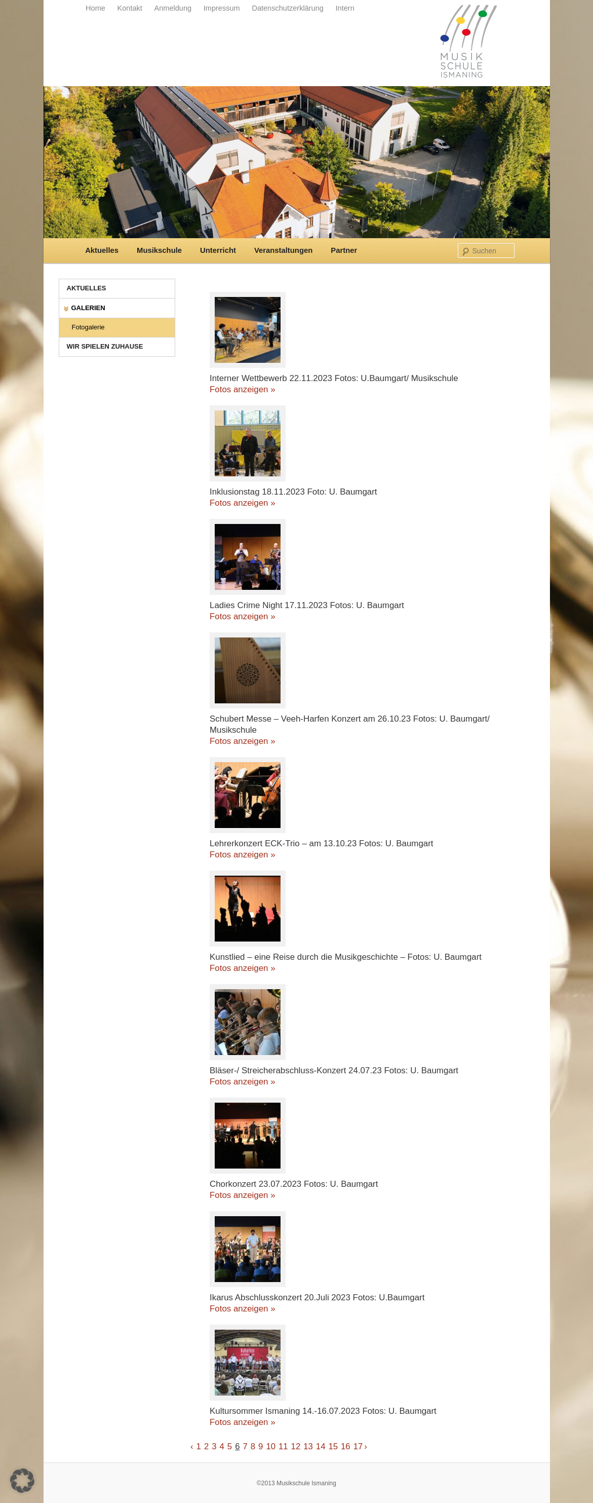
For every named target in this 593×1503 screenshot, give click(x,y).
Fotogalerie (88, 327)
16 (345, 1446)
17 (358, 1446)
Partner (344, 250)
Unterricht (218, 250)
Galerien (88, 308)
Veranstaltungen (283, 250)
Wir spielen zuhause (105, 346)
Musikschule (159, 250)
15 (333, 1446)
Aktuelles (101, 250)
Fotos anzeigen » (242, 389)
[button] (22, 1480)
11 (283, 1446)
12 (296, 1446)
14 (321, 1446)
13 (308, 1446)
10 (270, 1446)
